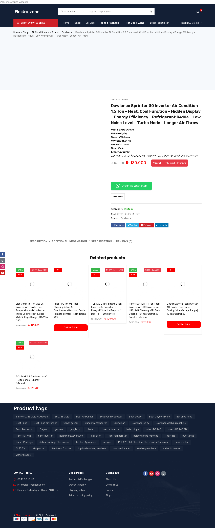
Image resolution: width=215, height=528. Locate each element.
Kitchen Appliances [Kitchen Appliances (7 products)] (86, 441)
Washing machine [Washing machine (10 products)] (146, 448)
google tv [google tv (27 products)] (75, 429)
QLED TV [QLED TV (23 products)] (20, 448)
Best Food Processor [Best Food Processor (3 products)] (111, 416)
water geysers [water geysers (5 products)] (24, 454)
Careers (110, 489)
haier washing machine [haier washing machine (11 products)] (146, 435)
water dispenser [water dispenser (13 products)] (171, 448)
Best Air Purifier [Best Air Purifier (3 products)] (84, 416)
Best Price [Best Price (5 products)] (21, 422)
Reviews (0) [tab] (122, 241)
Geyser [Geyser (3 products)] (44, 429)
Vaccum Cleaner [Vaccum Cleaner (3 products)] (121, 448)
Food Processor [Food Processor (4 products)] (24, 429)
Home (16, 32)
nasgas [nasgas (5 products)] (107, 441)
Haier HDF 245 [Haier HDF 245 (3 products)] (153, 429)
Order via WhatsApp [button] (131, 186)
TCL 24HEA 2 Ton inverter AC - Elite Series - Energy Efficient (31, 379)
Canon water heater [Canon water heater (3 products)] (96, 422)
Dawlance (67, 32)
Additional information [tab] (68, 241)
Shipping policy (77, 489)
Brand (55, 32)
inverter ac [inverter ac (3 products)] (188, 435)
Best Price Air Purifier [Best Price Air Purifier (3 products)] (45, 422)
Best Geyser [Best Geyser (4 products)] (135, 416)
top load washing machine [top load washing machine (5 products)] (92, 448)
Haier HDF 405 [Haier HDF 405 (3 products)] (23, 435)
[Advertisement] (107, 66)
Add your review (119, 99)
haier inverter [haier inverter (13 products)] (45, 435)
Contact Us (112, 484)
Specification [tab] (100, 241)
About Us (111, 479)
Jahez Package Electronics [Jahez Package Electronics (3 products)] (54, 441)
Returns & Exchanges (80, 479)
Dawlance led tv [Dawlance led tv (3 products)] (140, 422)
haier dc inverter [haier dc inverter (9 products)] (111, 429)
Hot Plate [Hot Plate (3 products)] (170, 435)
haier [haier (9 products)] (91, 429)
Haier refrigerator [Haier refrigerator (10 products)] (117, 435)
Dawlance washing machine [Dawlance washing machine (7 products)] (171, 422)
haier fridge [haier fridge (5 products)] (132, 429)
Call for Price (71, 327)
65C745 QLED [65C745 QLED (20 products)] (62, 416)
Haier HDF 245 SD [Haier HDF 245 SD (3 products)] (177, 429)
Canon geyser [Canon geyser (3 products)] (70, 422)
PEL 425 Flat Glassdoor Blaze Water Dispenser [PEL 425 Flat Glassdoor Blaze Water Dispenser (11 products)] (143, 441)
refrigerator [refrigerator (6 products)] (38, 448)
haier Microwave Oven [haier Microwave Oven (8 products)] (71, 435)
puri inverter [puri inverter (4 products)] (181, 441)
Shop (26, 32)
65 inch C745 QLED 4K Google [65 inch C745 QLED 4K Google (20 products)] (32, 416)
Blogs (109, 495)
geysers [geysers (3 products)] (59, 429)
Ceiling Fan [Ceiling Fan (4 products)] (119, 422)
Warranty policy (77, 484)
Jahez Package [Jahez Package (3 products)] (24, 441)
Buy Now (119, 196)
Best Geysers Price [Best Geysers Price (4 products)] (159, 416)
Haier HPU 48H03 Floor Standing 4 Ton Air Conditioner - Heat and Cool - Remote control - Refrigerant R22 (70, 310)
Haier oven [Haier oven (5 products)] (95, 435)
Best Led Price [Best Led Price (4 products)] (184, 416)
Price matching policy (80, 495)
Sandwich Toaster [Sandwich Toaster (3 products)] (61, 448)
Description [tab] (38, 241)
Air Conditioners (40, 32)
